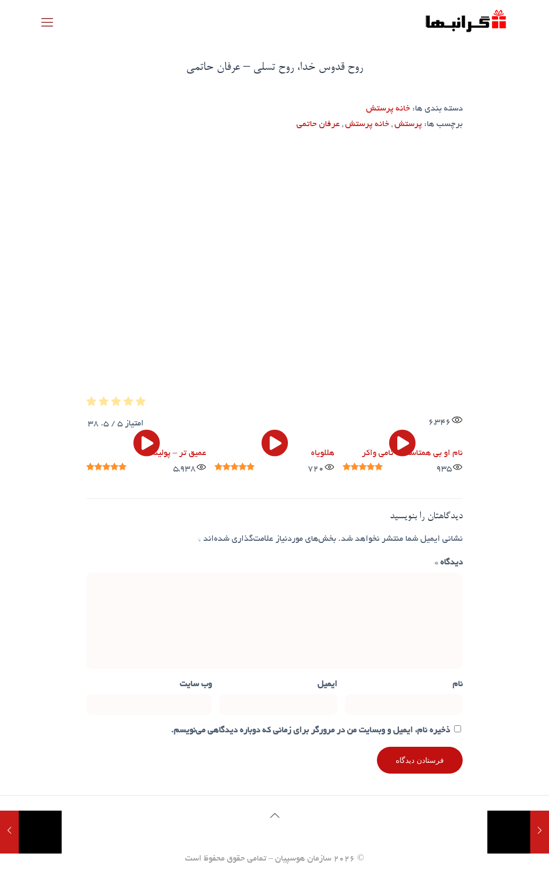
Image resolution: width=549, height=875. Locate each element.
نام (457, 684)
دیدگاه (449, 563)
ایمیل (327, 684)
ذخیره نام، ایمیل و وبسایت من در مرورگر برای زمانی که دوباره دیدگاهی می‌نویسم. (310, 731)
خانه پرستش (388, 109)
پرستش (408, 124)
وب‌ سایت (196, 684)
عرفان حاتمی (318, 124)
